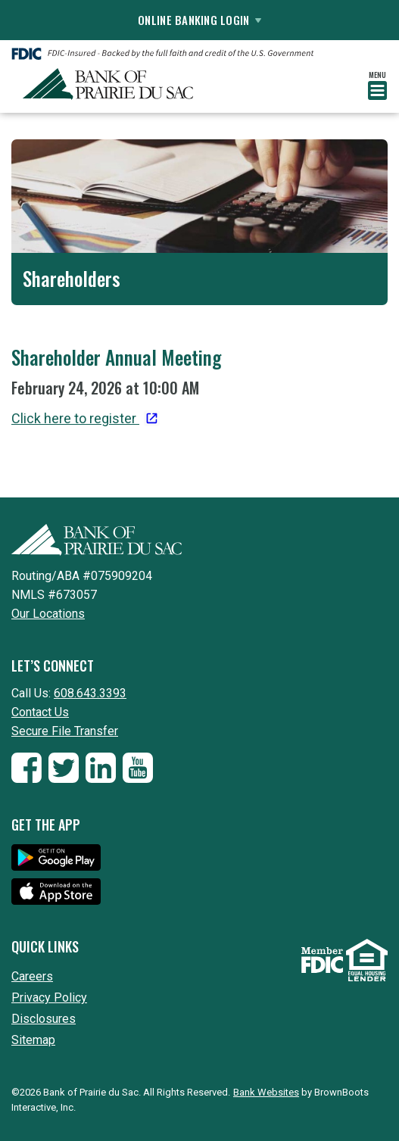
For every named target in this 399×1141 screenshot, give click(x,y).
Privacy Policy (49, 997)
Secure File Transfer (64, 731)
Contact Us (40, 712)
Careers (32, 976)
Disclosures (43, 1019)
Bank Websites (266, 1092)
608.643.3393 (90, 693)
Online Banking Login (199, 19)
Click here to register (75, 418)
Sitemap (33, 1040)
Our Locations (48, 613)
